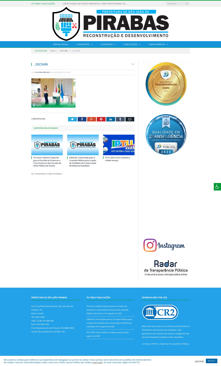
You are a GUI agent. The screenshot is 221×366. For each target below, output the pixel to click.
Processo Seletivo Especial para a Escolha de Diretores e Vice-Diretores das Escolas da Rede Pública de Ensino (47, 161)
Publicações (130, 44)
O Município (83, 44)
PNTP (154, 343)
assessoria (162, 330)
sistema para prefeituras (178, 326)
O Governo (106, 44)
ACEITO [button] (211, 360)
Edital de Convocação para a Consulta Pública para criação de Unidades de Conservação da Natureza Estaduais (82, 161)
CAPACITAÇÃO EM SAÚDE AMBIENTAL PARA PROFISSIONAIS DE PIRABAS (96, 3)
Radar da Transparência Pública (174, 343)
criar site (160, 326)
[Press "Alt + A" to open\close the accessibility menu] (217, 186)
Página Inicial (60, 44)
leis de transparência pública (155, 337)
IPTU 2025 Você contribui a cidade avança (117, 159)
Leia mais (97, 362)
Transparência (156, 44)
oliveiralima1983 (42, 72)
